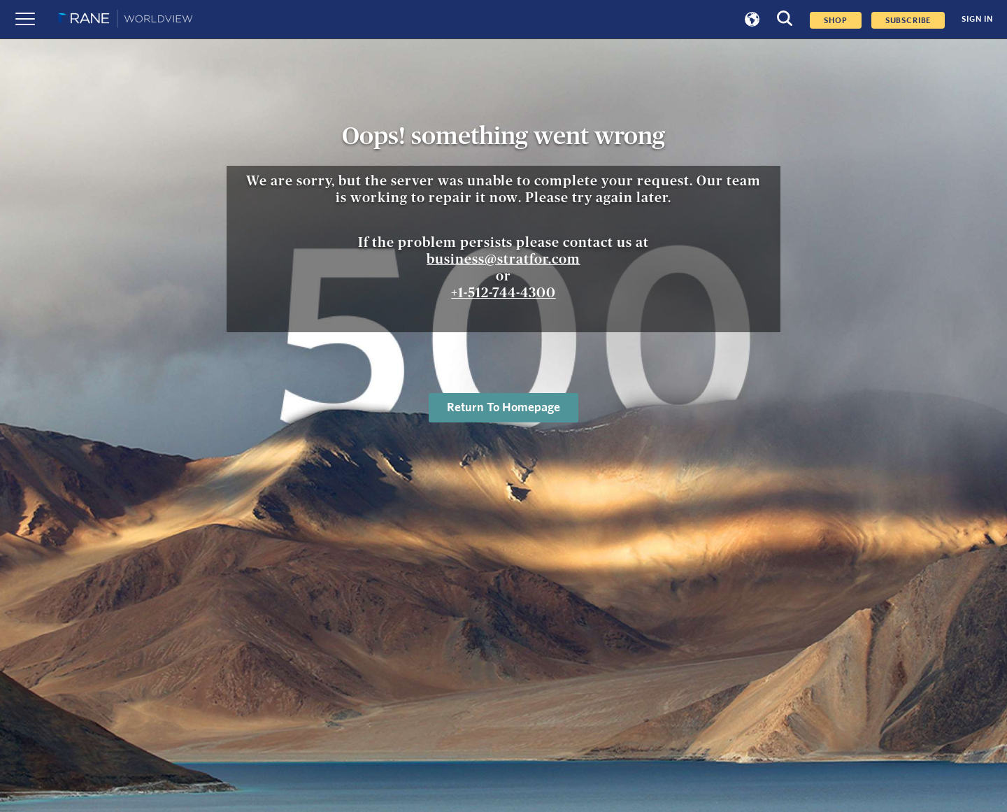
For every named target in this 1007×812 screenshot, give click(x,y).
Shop (835, 20)
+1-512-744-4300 (503, 293)
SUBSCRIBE (908, 20)
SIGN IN (977, 19)
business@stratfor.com (503, 259)
